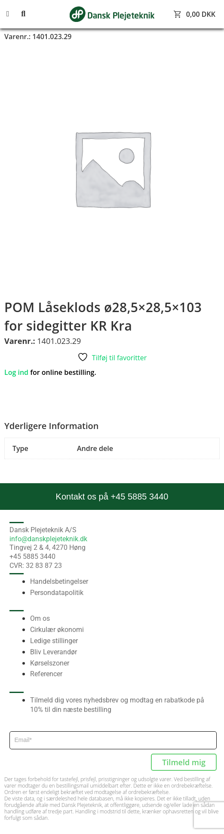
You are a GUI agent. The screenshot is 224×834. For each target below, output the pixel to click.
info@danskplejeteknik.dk (48, 539)
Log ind (16, 372)
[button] (12, 13)
